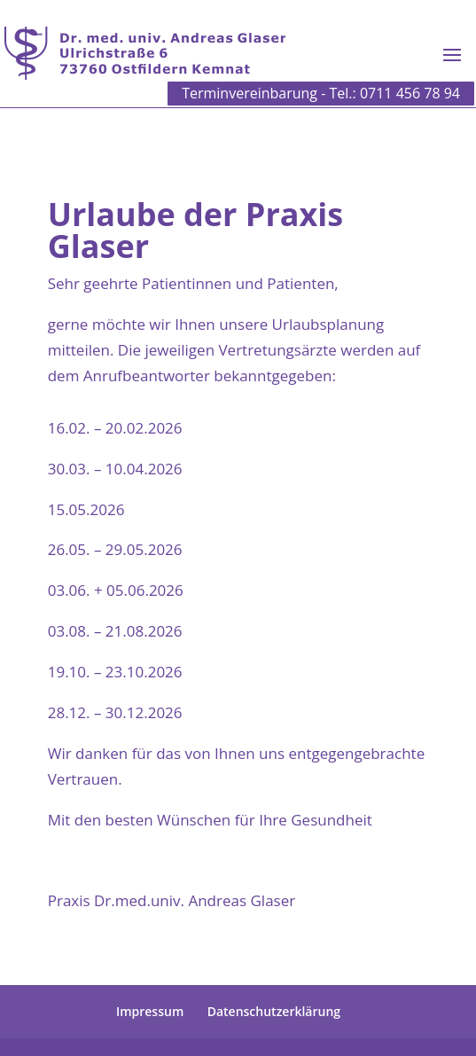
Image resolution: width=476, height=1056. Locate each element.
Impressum (149, 1011)
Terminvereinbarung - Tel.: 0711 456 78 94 (321, 93)
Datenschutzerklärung (273, 1011)
